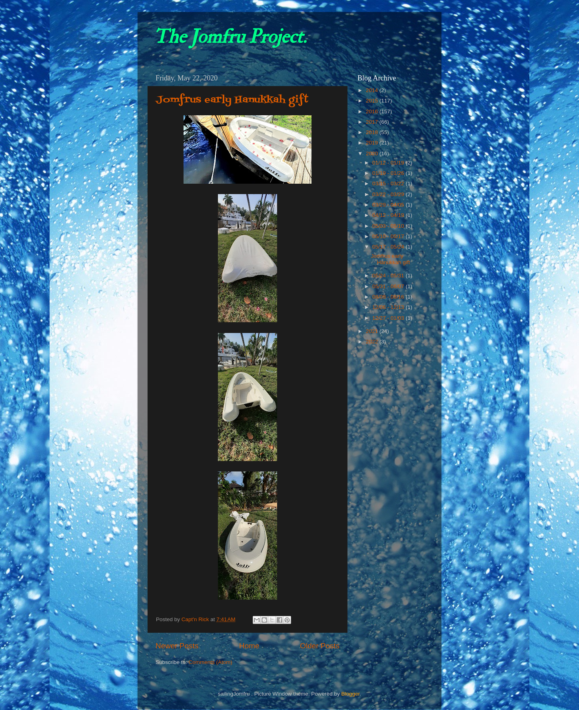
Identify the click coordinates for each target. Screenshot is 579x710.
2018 (372, 132)
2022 (372, 342)
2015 (372, 101)
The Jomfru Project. (230, 37)
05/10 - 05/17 (388, 236)
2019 (372, 143)
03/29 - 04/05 (388, 205)
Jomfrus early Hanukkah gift (232, 99)
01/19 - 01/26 (388, 173)
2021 (372, 331)
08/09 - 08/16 (388, 297)
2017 (372, 122)
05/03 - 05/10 (388, 226)
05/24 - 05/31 (388, 276)
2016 (372, 111)
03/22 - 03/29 (388, 194)
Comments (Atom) (211, 662)
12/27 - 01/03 (388, 318)
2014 (372, 90)
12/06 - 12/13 (388, 307)
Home (249, 646)
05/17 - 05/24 (388, 247)
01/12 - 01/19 (388, 163)
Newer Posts (177, 646)
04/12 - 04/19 (388, 215)
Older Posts (319, 646)
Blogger (350, 694)
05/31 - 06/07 (388, 286)
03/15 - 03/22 (388, 184)
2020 (372, 153)
